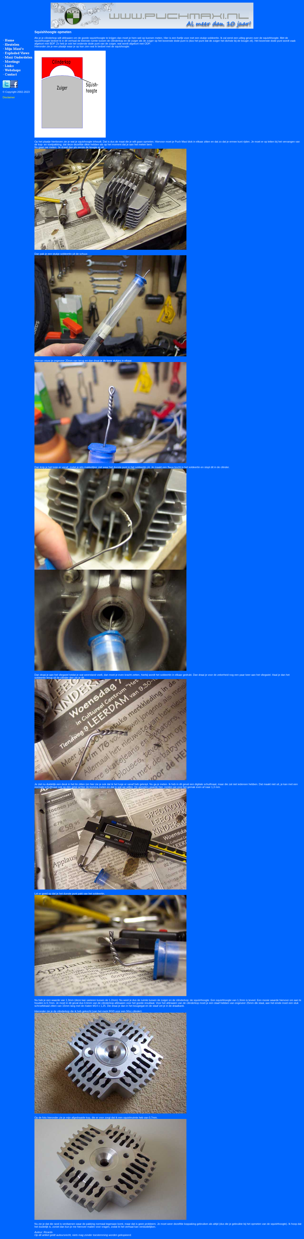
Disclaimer (9, 97)
